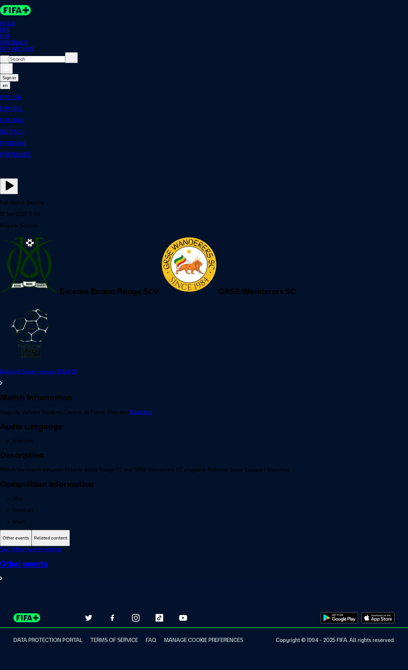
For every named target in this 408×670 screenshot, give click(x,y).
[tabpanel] (204, 567)
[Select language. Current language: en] (5, 85)
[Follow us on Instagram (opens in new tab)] (136, 618)
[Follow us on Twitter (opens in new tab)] (89, 618)
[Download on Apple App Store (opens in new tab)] (378, 618)
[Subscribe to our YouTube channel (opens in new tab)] (183, 618)
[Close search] (4, 59)
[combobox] (37, 59)
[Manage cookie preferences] (203, 640)
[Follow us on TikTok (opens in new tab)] (159, 618)
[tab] (16, 538)
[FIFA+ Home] (15, 10)
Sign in (9, 78)
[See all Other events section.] (204, 570)
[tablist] (204, 538)
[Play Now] (9, 186)
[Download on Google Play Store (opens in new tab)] (339, 618)
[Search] (71, 57)
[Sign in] (6, 68)
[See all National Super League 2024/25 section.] (204, 377)
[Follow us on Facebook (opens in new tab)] (112, 618)
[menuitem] (204, 97)
